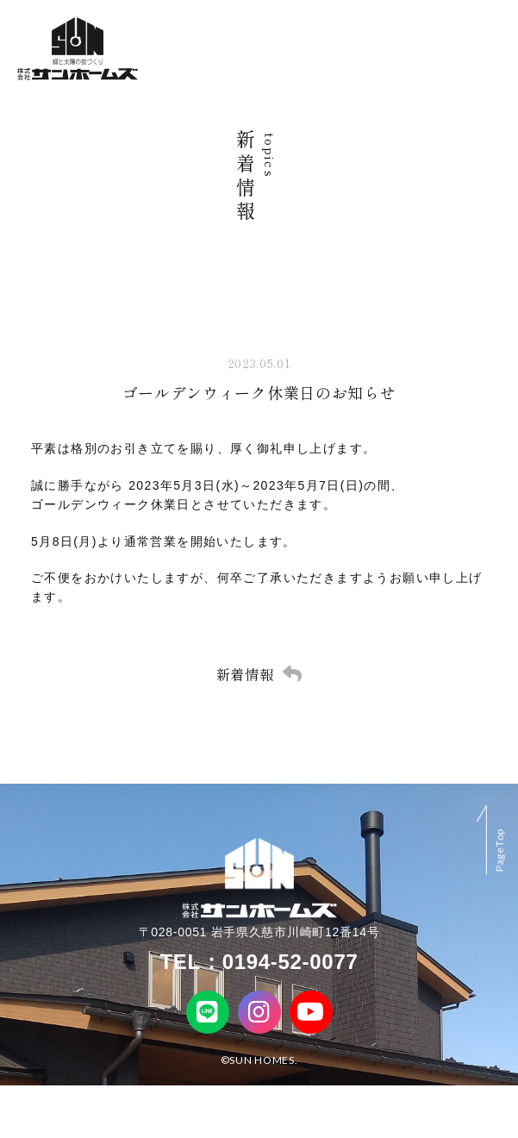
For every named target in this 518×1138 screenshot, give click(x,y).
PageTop (499, 850)
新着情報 (245, 674)
